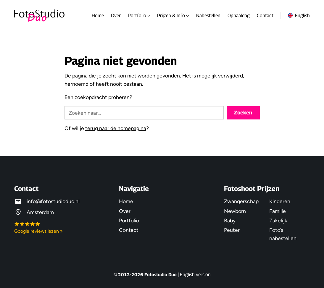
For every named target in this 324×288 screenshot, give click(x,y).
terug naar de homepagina (115, 128)
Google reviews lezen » (38, 231)
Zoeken (243, 112)
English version (195, 274)
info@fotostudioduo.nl (53, 201)
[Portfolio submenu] (148, 15)
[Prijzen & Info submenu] (187, 15)
